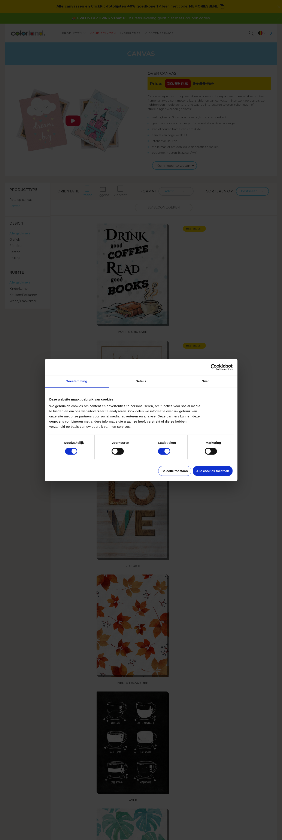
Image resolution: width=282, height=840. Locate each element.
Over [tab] (205, 381)
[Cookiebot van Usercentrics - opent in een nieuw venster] (214, 367)
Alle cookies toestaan (212, 471)
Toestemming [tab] (76, 381)
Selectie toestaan (175, 471)
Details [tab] (141, 381)
